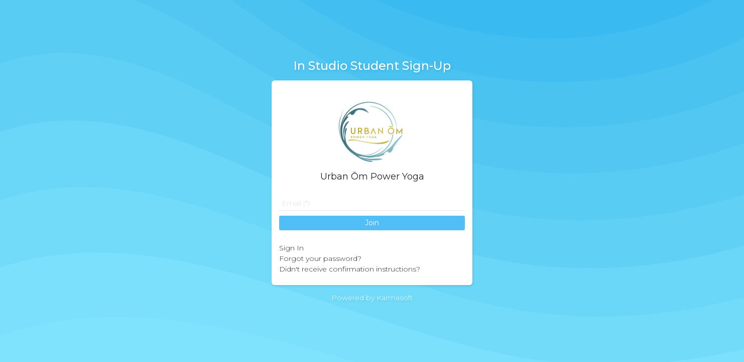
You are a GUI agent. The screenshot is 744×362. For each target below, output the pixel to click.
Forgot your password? (320, 258)
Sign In (291, 247)
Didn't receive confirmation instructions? (349, 269)
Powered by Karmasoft (372, 297)
